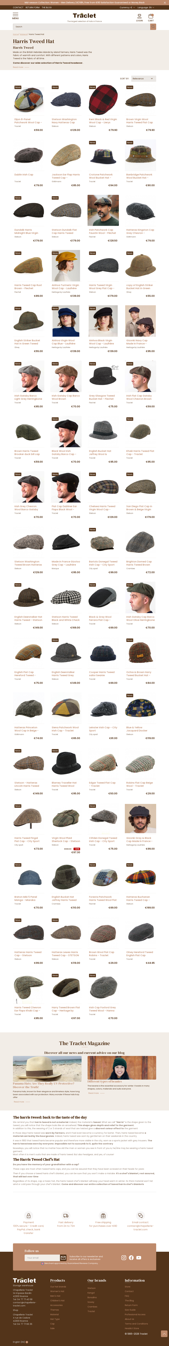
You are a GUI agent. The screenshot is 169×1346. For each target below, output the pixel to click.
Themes (54, 1309)
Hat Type (55, 1319)
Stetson (92, 1288)
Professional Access (135, 1314)
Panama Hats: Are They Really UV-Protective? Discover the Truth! (43, 1085)
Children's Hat (57, 1300)
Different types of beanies (105, 1081)
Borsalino (92, 1297)
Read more (19, 1101)
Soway (91, 1302)
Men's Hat (55, 1295)
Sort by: (124, 78)
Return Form (33, 7)
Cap (52, 1323)
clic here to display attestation (113, 1263)
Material (54, 1314)
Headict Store (132, 1328)
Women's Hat (57, 1291)
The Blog (47, 7)
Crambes (92, 1306)
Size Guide (130, 1309)
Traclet (91, 1311)
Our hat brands (58, 1286)
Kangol (91, 1292)
